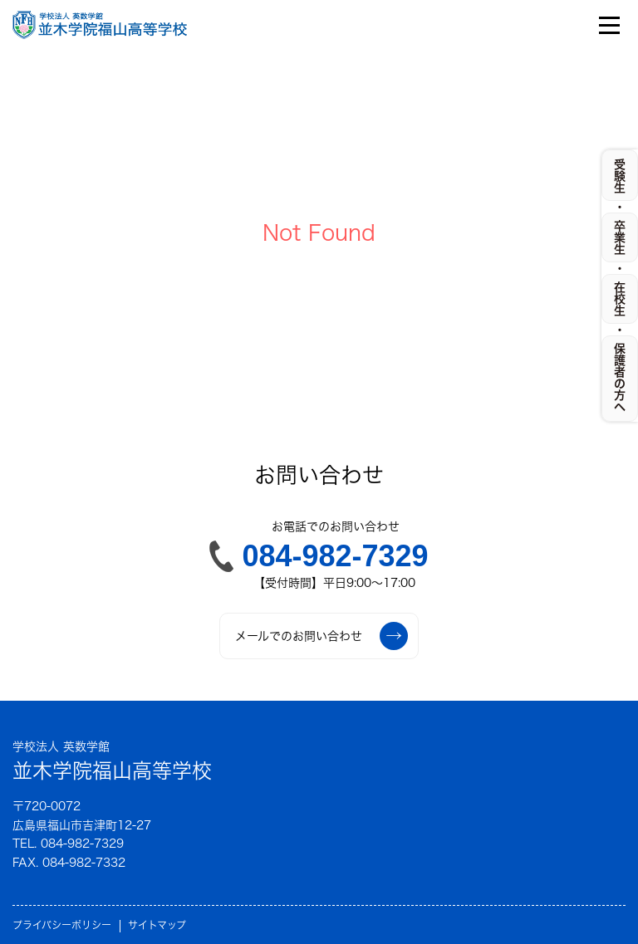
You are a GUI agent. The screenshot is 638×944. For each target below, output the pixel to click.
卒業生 (620, 237)
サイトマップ (157, 925)
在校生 (620, 298)
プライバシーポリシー (61, 925)
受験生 (620, 176)
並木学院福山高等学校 (112, 759)
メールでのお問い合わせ (321, 636)
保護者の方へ (620, 378)
